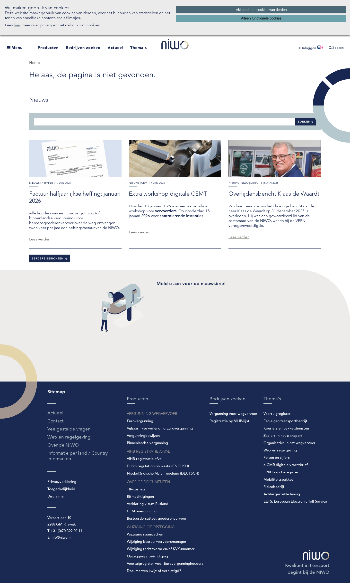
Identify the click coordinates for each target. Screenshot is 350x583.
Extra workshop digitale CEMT (168, 193)
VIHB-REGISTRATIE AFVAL (148, 451)
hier (17, 25)
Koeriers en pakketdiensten (286, 428)
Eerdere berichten (48, 258)
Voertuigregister (277, 413)
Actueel (115, 47)
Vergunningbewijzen (143, 435)
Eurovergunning (140, 421)
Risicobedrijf (273, 486)
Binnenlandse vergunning (147, 442)
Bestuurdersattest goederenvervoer (156, 518)
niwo (244, 182)
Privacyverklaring (61, 481)
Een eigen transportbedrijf (285, 421)
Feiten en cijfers (276, 457)
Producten (48, 47)
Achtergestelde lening (281, 494)
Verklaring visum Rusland (147, 503)
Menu (16, 47)
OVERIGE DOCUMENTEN (148, 481)
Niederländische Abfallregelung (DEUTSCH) (163, 473)
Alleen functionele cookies (261, 18)
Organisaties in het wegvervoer (289, 442)
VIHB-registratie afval (145, 458)
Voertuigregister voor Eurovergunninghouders (165, 563)
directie (256, 182)
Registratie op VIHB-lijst (229, 421)
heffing (47, 182)
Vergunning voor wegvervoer (233, 413)
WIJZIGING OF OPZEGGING (151, 527)
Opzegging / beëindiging (147, 556)
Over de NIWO (63, 445)
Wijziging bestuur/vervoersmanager (156, 541)
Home (34, 62)
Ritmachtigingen (140, 496)
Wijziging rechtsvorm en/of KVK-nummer (161, 548)
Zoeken (304, 121)
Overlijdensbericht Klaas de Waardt (273, 193)
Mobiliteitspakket (278, 479)
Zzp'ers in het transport (283, 435)
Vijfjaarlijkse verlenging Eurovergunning (160, 428)
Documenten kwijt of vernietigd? (154, 570)
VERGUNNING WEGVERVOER (152, 413)
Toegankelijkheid (61, 489)
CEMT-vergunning (142, 511)
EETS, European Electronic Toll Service (295, 501)
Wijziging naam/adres (145, 534)
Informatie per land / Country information (77, 455)
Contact (55, 421)
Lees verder (39, 239)
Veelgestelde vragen (69, 429)
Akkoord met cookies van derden (261, 10)
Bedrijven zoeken (83, 47)
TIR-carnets (136, 489)
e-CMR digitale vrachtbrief (285, 464)
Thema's (138, 47)
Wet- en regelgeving (69, 437)
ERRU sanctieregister (280, 472)
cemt (145, 182)
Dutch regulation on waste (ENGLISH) (158, 466)
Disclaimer (56, 496)
